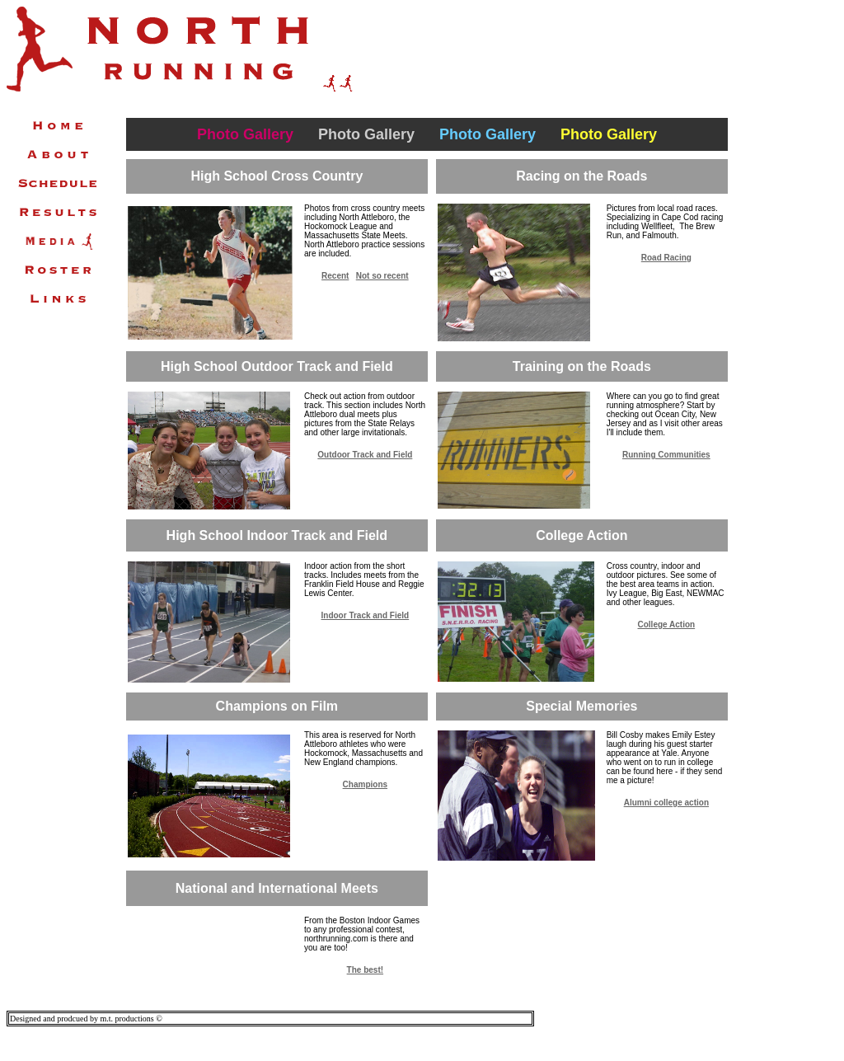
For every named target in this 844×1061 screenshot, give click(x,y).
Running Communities (666, 454)
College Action (667, 624)
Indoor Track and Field (365, 615)
